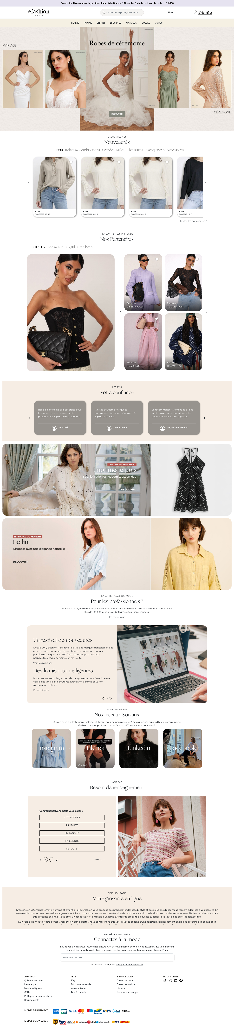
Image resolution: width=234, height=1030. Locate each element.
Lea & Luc (55, 247)
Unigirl (70, 247)
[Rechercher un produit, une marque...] (125, 12)
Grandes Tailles (113, 150)
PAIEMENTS (72, 840)
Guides (159, 22)
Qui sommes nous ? (34, 980)
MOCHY (39, 247)
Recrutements (31, 1000)
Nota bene (84, 247)
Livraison (121, 988)
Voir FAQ (99, 859)
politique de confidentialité (129, 964)
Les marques (31, 984)
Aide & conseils (78, 992)
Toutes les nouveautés (193, 221)
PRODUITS (72, 825)
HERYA (37, 212)
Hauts (58, 150)
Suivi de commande (81, 984)
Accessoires (175, 150)
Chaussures (135, 150)
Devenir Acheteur (126, 980)
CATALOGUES (72, 817)
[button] (103, 698)
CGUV (27, 992)
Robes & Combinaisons (82, 150)
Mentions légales (33, 988)
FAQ (73, 980)
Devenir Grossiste (126, 984)
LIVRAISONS (72, 833)
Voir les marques (42, 662)
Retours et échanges (127, 992)
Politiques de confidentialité (38, 996)
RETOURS (72, 848)
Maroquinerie (154, 150)
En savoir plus (117, 617)
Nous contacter (78, 988)
